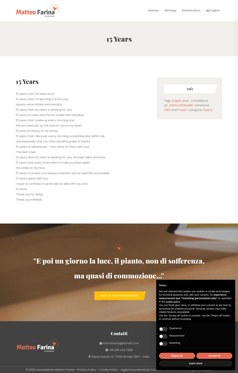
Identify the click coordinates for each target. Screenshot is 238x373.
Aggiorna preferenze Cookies (141, 370)
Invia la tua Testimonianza (119, 295)
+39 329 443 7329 (121, 350)
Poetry (208, 110)
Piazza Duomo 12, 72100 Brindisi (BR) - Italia (120, 357)
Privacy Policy (86, 370)
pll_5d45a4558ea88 (178, 105)
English (176, 101)
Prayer (182, 110)
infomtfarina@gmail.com (121, 343)
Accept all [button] (214, 355)
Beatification (191, 10)
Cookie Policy (108, 370)
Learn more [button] (195, 363)
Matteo (153, 10)
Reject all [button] (177, 355)
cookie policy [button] (173, 301)
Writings (170, 10)
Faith (167, 110)
